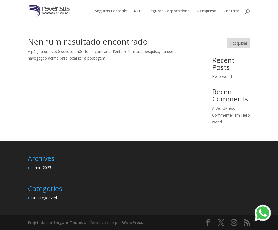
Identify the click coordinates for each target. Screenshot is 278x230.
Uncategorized (44, 197)
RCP (137, 11)
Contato (231, 11)
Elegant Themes (69, 222)
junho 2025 (41, 167)
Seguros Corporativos (168, 11)
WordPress (132, 222)
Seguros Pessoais (111, 11)
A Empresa (206, 11)
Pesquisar (238, 43)
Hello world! (222, 76)
